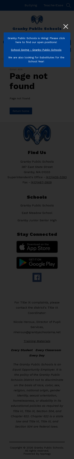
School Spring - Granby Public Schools (36, 49)
